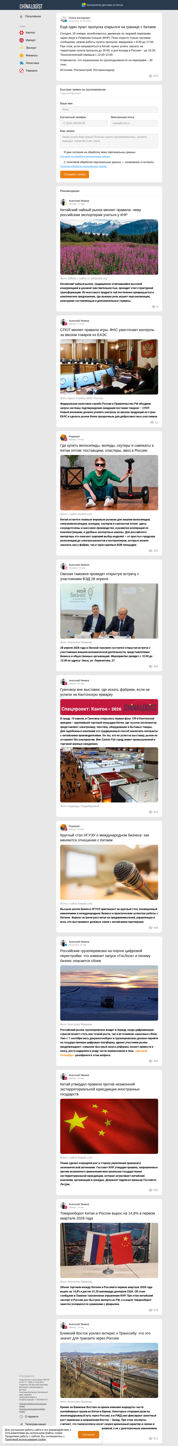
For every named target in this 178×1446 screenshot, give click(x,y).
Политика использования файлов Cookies (32, 1410)
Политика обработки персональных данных (32, 1405)
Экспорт (73, 204)
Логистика (74, 21)
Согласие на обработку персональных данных (85, 156)
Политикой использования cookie (25, 1439)
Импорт (72, 324)
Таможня (73, 568)
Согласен (88, 1434)
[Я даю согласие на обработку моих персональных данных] (61, 152)
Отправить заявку (75, 174)
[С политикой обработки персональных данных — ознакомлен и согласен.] (61, 162)
